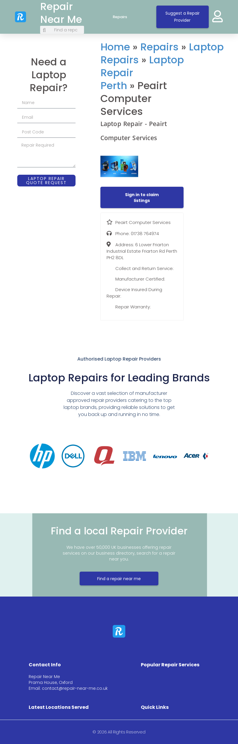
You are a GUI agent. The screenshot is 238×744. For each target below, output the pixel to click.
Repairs (126, 17)
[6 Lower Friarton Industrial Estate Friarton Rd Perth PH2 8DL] (211, 86)
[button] (142, 197)
